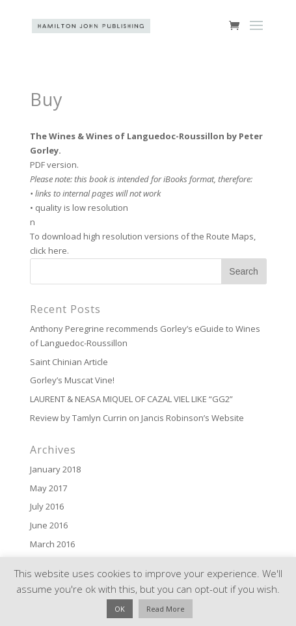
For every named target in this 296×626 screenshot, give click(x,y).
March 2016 (52, 544)
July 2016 (47, 506)
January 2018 (55, 469)
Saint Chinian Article (69, 362)
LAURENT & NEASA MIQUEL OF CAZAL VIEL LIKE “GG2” (131, 399)
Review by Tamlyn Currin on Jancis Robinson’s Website (137, 418)
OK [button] (119, 609)
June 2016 (49, 525)
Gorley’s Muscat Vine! (72, 380)
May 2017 (48, 488)
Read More (165, 609)
